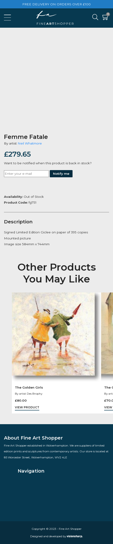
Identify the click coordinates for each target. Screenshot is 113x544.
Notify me (61, 173)
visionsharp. (75, 536)
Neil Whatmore (30, 143)
